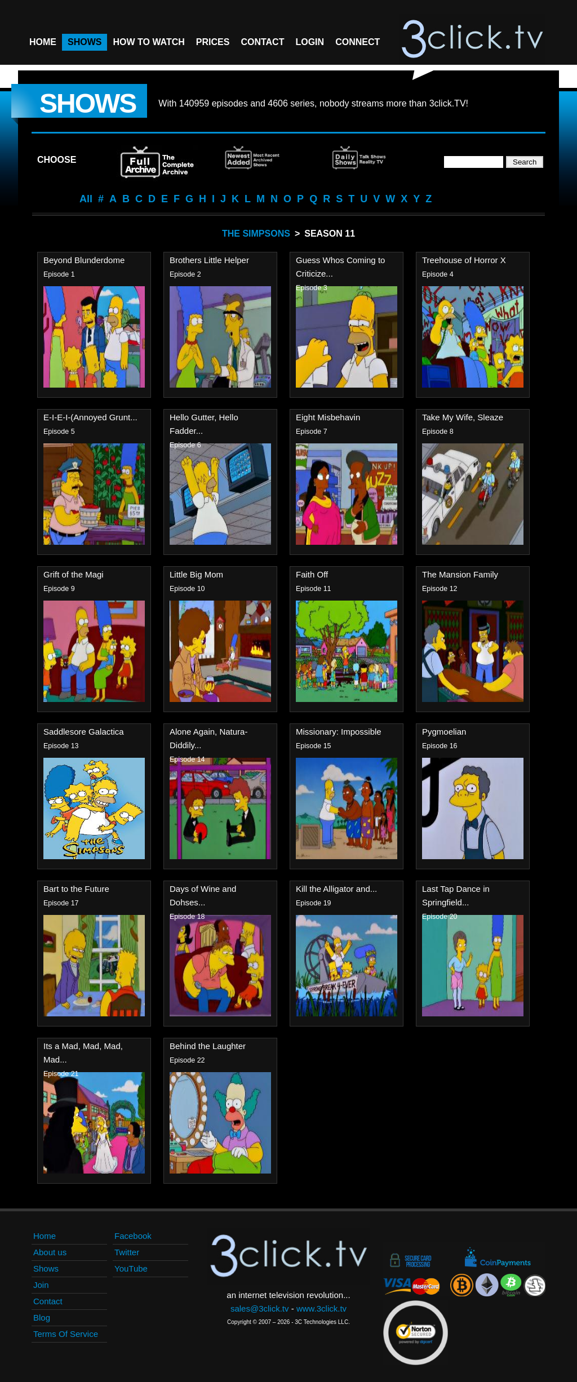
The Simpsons (256, 233)
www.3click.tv (321, 1308)
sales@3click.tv (259, 1308)
